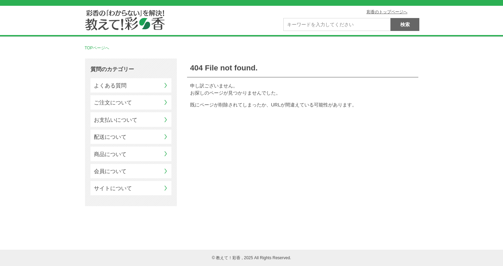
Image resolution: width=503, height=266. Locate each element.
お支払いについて (115, 120)
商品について (110, 154)
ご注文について (113, 102)
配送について (110, 137)
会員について (110, 171)
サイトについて (113, 188)
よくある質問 (110, 85)
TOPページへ (97, 48)
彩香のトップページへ (387, 12)
